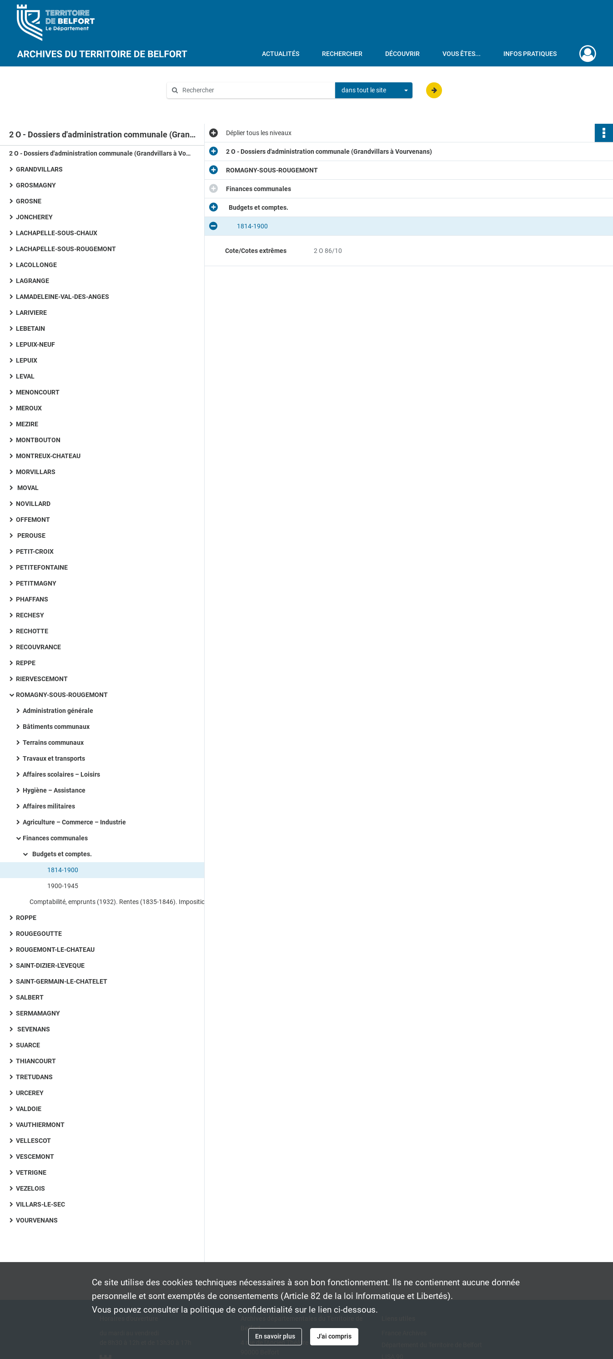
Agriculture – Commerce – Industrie (74, 822)
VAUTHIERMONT (40, 1124)
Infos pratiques (530, 53)
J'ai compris (334, 1336)
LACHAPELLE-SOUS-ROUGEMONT (66, 249)
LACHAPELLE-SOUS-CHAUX (56, 233)
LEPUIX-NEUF (35, 344)
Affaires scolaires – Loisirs (61, 774)
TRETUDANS (34, 1077)
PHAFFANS (32, 599)
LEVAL (25, 376)
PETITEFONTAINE (42, 567)
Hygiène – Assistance (54, 790)
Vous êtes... (461, 53)
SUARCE (28, 1045)
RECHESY (30, 615)
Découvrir (402, 53)
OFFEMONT (33, 519)
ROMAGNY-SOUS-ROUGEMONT (62, 694)
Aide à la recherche (200, 105)
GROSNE (28, 201)
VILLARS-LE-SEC (40, 1204)
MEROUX (29, 408)
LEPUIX (26, 360)
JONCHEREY (34, 217)
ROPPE (26, 917)
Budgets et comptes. (61, 854)
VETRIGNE (31, 1172)
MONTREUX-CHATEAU (48, 456)
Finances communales (55, 838)
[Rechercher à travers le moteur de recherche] (255, 90)
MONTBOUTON (38, 440)
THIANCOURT (36, 1061)
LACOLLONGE (36, 264)
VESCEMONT (35, 1156)
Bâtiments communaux (56, 726)
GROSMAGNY (36, 185)
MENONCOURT (38, 392)
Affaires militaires (49, 806)
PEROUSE (30, 535)
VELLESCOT (33, 1140)
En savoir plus (275, 1336)
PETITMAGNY (36, 583)
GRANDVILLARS (39, 169)
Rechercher (342, 53)
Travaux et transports (54, 758)
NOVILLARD (33, 503)
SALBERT (30, 997)
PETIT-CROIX (35, 551)
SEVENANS (33, 1029)
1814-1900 (57, 870)
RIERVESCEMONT (42, 678)
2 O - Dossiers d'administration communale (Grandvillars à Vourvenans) (100, 153)
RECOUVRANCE (38, 647)
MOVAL (27, 487)
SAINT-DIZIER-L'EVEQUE (50, 965)
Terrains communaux (53, 742)
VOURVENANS (37, 1220)
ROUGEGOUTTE (39, 933)
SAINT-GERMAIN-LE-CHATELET (61, 981)
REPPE (25, 663)
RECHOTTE (32, 631)
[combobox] (373, 90)
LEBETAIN (30, 328)
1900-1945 (57, 885)
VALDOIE (28, 1108)
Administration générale (58, 710)
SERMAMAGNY (38, 1013)
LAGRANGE (32, 280)
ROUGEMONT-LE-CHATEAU (55, 949)
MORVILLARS (35, 471)
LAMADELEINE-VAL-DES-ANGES (62, 296)
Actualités (280, 53)
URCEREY (30, 1092)
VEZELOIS (30, 1188)
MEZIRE (27, 424)
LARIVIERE (31, 312)
